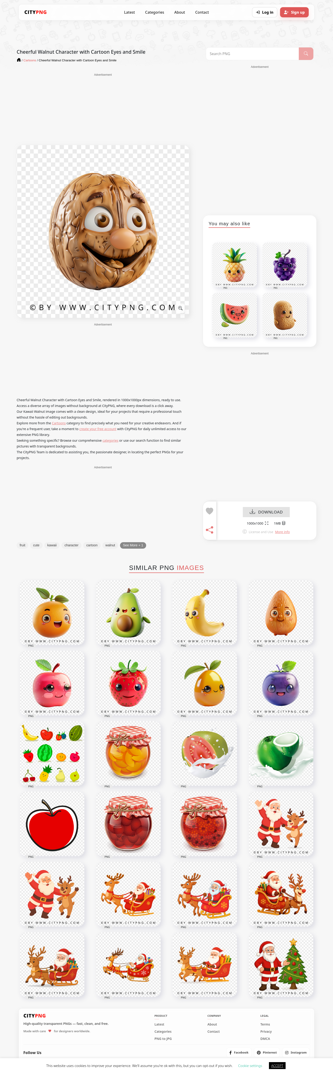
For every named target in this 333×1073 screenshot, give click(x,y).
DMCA (265, 1039)
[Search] (306, 53)
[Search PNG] (252, 53)
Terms (265, 1024)
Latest (129, 12)
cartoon (91, 545)
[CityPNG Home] (35, 12)
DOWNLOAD (266, 512)
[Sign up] (294, 12)
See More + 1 (133, 545)
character (71, 545)
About (179, 12)
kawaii (52, 545)
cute (36, 545)
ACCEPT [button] (277, 1065)
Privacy (266, 1031)
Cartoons (59, 423)
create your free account (97, 429)
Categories (154, 12)
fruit (22, 545)
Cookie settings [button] (250, 1065)
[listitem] (239, 1053)
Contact (202, 12)
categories (110, 440)
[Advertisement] (103, 109)
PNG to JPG (163, 1039)
